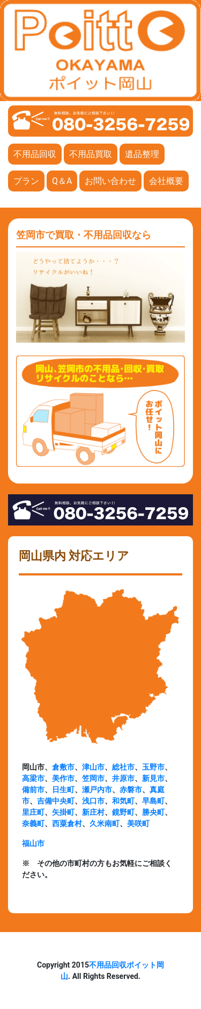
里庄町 (33, 812)
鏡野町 (123, 812)
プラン (26, 181)
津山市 (93, 767)
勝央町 (153, 812)
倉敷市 (63, 767)
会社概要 (166, 181)
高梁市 (33, 778)
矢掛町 (63, 812)
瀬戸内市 (97, 789)
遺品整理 (142, 154)
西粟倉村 (67, 823)
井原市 (123, 778)
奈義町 (33, 823)
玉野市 (153, 767)
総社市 (123, 767)
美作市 (63, 778)
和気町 (123, 801)
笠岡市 (93, 778)
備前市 (33, 789)
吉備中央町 (56, 801)
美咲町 (138, 823)
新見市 (153, 778)
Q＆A (62, 181)
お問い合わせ (110, 181)
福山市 (33, 843)
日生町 (63, 789)
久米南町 (105, 823)
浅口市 (93, 801)
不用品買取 (90, 154)
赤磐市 (131, 789)
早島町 (153, 801)
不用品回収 (34, 154)
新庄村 (93, 812)
